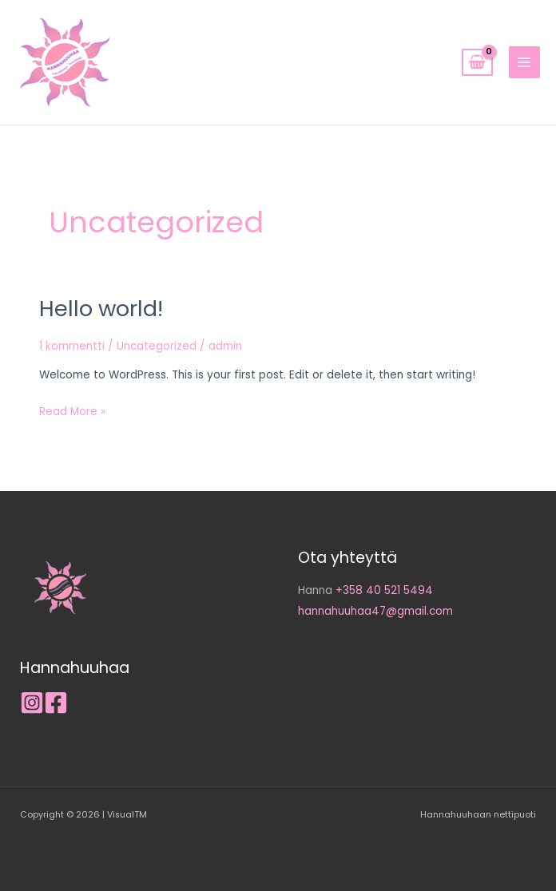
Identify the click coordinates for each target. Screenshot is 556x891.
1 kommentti (72, 346)
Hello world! (101, 308)
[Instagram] (32, 703)
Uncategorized (157, 346)
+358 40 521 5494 (384, 590)
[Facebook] (56, 703)
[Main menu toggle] (524, 61)
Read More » (72, 410)
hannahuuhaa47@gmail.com (375, 611)
